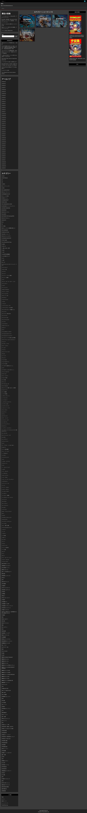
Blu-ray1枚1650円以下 (6, 190)
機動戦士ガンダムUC (5, 676)
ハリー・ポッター (5, 471)
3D (2, 179)
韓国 (2, 780)
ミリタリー (4, 533)
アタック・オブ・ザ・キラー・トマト (8, 281)
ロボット (3, 555)
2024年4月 (4, 129)
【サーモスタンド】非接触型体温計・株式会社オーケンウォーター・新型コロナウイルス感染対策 (9, 52)
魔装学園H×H (4, 788)
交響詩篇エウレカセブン (6, 565)
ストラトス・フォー (5, 419)
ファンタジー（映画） (6, 495)
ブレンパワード (4, 503)
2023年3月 (4, 155)
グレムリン (4, 357)
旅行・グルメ (4, 645)
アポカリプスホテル (5, 289)
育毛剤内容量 (4, 730)
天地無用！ (4, 585)
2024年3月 (4, 131)
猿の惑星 (3, 700)
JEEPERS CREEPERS (6, 208)
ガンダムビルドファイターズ (7, 335)
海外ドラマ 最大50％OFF (6, 690)
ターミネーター (4, 433)
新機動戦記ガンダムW (6, 643)
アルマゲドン (4, 297)
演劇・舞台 (4, 692)
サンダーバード (4, 389)
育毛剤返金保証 (4, 742)
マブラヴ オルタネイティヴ (7, 527)
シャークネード (4, 399)
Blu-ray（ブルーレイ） (6, 192)
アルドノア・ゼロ (5, 295)
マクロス (3, 515)
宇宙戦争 (3, 599)
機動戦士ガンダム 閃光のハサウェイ (8, 665)
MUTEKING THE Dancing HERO (8, 216)
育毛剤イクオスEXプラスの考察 (7, 728)
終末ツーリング (4, 714)
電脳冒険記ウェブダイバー (6, 770)
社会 (2, 710)
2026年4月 (4, 81)
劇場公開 (3, 573)
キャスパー (4, 341)
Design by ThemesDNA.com (43, 811)
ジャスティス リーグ (5, 405)
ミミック (3, 531)
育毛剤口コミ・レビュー (6, 734)
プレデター (4, 507)
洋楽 (2, 686)
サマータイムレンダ (5, 383)
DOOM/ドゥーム (5, 198)
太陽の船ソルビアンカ (6, 589)
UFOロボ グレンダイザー (6, 236)
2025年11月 (4, 91)
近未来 (3, 756)
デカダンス (4, 447)
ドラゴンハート (4, 463)
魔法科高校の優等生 (5, 786)
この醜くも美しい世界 (6, 248)
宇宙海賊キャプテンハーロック (7, 605)
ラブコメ (3, 543)
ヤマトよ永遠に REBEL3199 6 (7, 30)
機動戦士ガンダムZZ (5, 678)
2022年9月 (4, 167)
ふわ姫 (3, 260)
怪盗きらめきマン (5, 619)
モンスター (4, 539)
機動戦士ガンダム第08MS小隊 (7, 680)
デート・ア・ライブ (5, 451)
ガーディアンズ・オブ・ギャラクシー (8, 339)
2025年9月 (4, 95)
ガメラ (3, 329)
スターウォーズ (4, 415)
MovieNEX (4, 214)
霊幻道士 (3, 772)
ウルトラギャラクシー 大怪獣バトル (8, 309)
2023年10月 (4, 141)
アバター (3, 285)
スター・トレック (5, 417)
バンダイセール (4, 481)
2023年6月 (4, 149)
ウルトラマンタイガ (5, 319)
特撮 (2, 698)
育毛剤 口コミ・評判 (5, 724)
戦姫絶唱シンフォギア (6, 633)
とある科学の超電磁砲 (6, 254)
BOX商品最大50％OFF (6, 194)
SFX (2, 4)
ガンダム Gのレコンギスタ (6, 331)
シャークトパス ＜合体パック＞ (27, 21)
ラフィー (3, 541)
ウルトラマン (4, 311)
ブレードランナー (5, 505)
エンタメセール (4, 323)
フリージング (4, 499)
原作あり (3, 577)
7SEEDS (3, 184)
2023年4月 (4, 153)
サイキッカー (4, 373)
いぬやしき (4, 246)
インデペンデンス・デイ (6, 305)
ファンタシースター (5, 491)
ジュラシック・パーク (6, 407)
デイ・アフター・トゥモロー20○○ (8, 445)
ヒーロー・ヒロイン (5, 489)
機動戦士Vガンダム (5, 659)
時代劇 (3, 653)
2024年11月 (4, 115)
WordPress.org (5, 805)
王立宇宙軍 (4, 702)
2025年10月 (4, 93)
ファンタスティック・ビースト (7, 497)
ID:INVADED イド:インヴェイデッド (8, 206)
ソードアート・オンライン (6, 427)
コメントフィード (5, 803)
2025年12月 (4, 89)
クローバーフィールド (6, 351)
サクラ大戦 (4, 379)
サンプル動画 (4, 391)
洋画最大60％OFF (5, 688)
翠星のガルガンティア (6, 718)
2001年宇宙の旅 (4, 177)
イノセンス (4, 303)
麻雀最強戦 (4, 790)
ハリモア (3, 469)
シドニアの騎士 (4, 393)
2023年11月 (4, 139)
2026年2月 (4, 85)
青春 (2, 776)
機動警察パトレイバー (6, 682)
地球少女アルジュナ (5, 581)
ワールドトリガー (5, 561)
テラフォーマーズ (5, 441)
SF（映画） (4, 226)
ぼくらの (3, 262)
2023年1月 (3, 159)
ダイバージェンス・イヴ (6, 435)
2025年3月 (4, 107)
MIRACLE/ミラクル (5, 212)
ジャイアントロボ (5, 403)
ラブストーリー (4, 545)
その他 (3, 250)
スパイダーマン (4, 421)
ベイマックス (4, 509)
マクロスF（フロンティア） (7, 517)
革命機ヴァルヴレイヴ (6, 778)
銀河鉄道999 (4, 768)
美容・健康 (4, 716)
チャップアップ (4, 439)
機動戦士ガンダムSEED (6, 672)
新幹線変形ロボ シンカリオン (7, 641)
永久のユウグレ (4, 684)
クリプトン (4, 349)
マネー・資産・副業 (5, 525)
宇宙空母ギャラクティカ (6, 607)
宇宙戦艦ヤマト (4, 601)
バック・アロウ (4, 477)
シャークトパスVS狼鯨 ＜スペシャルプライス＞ (27, 35)
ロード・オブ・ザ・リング (6, 557)
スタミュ (3, 413)
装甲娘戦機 (4, 750)
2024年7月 (4, 123)
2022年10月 (4, 165)
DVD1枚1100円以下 (5, 200)
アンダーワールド (5, 299)
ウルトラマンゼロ (5, 317)
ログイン (3, 799)
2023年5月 (4, 151)
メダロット (4, 537)
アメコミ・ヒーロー (5, 291)
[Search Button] (84, 1)
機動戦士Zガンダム (5, 661)
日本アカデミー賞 (5, 647)
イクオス (3, 301)
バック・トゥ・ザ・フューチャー (8, 479)
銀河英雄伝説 (4, 766)
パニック (3, 485)
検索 (2, 34)
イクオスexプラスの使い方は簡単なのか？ (9, 61)
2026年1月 (4, 87)
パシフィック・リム (5, 483)
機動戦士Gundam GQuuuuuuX (7, 657)
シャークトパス (4, 397)
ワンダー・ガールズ (5, 559)
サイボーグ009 (4, 377)
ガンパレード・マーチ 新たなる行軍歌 (8, 337)
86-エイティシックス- (6, 186)
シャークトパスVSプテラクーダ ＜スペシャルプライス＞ (60, 21)
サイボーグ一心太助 (5, 70)
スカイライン (4, 411)
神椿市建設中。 (4, 712)
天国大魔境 (4, 583)
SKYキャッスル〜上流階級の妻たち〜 (8, 228)
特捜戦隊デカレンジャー (6, 696)
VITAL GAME (4, 240)
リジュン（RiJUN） (5, 547)
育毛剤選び (4, 744)
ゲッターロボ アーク (5, 361)
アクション (4, 273)
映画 (2, 649)
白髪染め (3, 706)
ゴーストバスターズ (5, 371)
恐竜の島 (3, 621)
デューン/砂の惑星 (5, 449)
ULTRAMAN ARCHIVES (6, 238)
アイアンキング (4, 267)
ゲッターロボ (4, 359)
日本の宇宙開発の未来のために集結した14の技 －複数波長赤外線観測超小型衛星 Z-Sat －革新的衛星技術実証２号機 (9, 47)
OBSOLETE (4, 220)
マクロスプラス (4, 519)
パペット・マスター (5, 487)
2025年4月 (4, 105)
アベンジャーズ (4, 287)
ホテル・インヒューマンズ (6, 511)
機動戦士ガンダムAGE (6, 670)
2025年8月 (4, 97)
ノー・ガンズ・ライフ (6, 467)
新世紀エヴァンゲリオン (6, 639)
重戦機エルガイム (5, 760)
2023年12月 (4, 137)
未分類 (3, 655)
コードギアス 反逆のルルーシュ (7, 365)
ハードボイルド (4, 473)
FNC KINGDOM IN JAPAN (7, 204)
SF (2, 224)
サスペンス (4, 381)
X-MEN (3, 244)
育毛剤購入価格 (4, 740)
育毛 (2, 722)
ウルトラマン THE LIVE (6, 313)
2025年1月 (3, 111)
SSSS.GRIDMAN (5, 230)
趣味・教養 (4, 754)
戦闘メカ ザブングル (5, 635)
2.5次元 (3, 176)
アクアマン (4, 271)
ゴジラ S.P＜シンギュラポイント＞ (8, 369)
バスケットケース (5, 475)
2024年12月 (4, 113)
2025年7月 (4, 99)
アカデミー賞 (4, 269)
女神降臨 (3, 593)
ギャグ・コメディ (5, 345)
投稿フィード (4, 801)
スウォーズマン (4, 409)
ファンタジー (4, 493)
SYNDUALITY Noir (5, 232)
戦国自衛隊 (4, 631)
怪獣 (2, 617)
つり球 (3, 252)
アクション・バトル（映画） (7, 275)
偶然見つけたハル (5, 569)
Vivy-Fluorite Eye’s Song (6, 242)
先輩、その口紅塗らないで (6, 571)
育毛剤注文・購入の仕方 (6, 738)
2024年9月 (4, 119)
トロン (3, 459)
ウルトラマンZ (4, 315)
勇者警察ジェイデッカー (6, 575)
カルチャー (4, 327)
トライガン (4, 455)
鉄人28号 (3, 762)
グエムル (3, 353)
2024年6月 (4, 125)
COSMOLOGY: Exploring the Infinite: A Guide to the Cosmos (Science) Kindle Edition (76, 36)
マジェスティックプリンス (6, 521)
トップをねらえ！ (5, 453)
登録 (2, 797)
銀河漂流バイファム (5, 764)
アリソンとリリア (5, 293)
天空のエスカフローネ (6, 587)
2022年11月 (4, 163)
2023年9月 (4, 143)
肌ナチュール (4, 720)
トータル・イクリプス (6, 461)
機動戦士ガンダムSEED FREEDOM (8, 674)
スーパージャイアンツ (6, 423)
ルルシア (3, 551)
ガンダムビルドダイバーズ (6, 333)
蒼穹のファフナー (5, 748)
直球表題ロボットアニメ (6, 708)
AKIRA (3, 187)
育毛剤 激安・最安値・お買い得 (7, 726)
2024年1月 (4, 135)
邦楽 (2, 758)
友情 (2, 579)
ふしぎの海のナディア (6, 256)
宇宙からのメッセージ (6, 597)
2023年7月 (4, 147)
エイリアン (4, 321)
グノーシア (4, 355)
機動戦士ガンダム (5, 663)
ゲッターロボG (4, 363)
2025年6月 (4, 101)
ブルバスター (4, 501)
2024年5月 (4, 127)
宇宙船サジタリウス (5, 609)
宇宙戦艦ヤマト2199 (5, 603)
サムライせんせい (5, 385)
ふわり (3, 258)
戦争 (2, 629)
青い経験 (3, 774)
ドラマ (3, 465)
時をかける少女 (4, 651)
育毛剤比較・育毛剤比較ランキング (8, 736)
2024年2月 (4, 133)
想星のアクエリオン (5, 623)
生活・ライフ (4, 704)
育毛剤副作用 (4, 732)
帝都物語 (3, 615)
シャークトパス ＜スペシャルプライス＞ (43, 21)
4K (2, 182)
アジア (3, 279)
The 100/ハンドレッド (6, 234)
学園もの (3, 595)
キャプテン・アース (5, 343)
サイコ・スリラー (5, 375)
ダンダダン (4, 437)
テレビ (3, 443)
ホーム (3, 1)
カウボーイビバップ (5, 325)
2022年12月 (4, 161)
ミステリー (4, 529)
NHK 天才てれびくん (6, 218)
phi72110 (40, 23)
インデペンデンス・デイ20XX (7, 307)
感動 (2, 625)
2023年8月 (4, 145)
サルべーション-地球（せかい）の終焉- (9, 387)
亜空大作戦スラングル (6, 563)
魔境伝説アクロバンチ (6, 784)
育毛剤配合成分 (4, 746)
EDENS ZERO (4, 202)
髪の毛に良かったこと (6, 782)
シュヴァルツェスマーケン (6, 401)
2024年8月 (4, 121)
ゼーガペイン (4, 425)
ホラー (3, 513)
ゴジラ (3, 367)
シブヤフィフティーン (6, 395)
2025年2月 (4, 109)
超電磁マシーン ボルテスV (6, 752)
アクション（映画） (5, 277)
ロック (3, 553)
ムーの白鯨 (4, 535)
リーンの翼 (4, 549)
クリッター (4, 347)
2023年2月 (4, 157)
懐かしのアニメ (4, 627)
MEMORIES (4, 210)
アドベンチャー (4, 283)
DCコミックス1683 (5, 196)
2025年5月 (4, 103)
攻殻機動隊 (4, 637)
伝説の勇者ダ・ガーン (6, 567)
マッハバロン (4, 523)
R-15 (2, 222)
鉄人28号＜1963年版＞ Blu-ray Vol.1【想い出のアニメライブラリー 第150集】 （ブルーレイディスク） (9, 21)
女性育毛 (3, 591)
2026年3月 (4, 83)
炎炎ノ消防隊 (4, 694)
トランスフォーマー (5, 457)
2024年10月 (4, 117)
